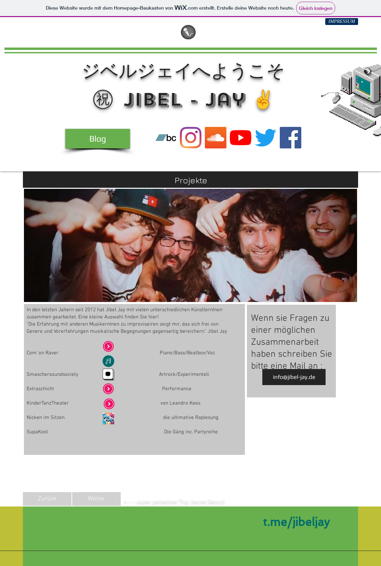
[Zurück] (47, 499)
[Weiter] (96, 499)
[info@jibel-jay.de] (294, 377)
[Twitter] (265, 137)
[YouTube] (240, 137)
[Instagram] (190, 137)
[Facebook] (290, 137)
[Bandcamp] (165, 137)
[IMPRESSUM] (341, 21)
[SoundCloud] (215, 137)
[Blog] (97, 138)
